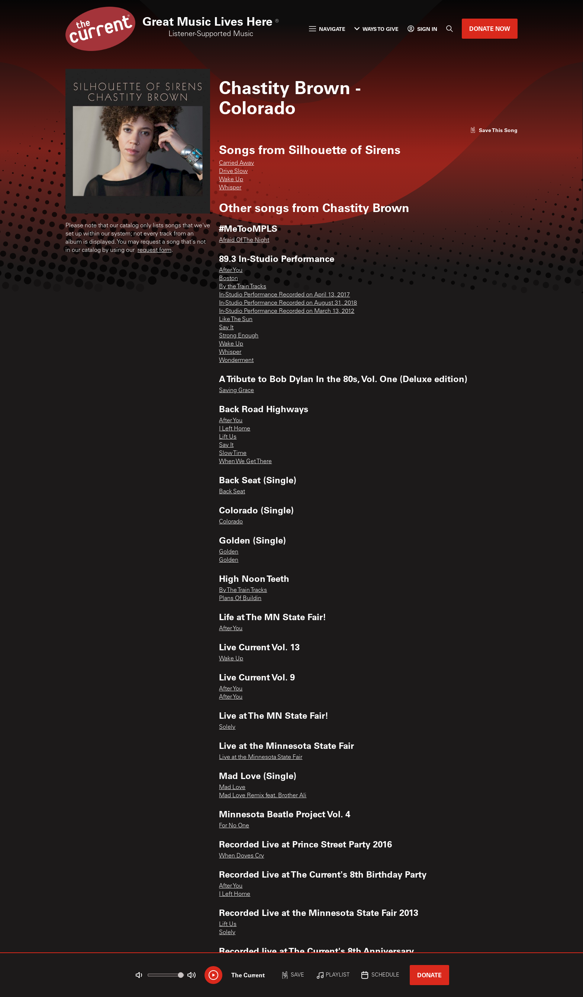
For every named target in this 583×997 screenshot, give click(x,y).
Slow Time (233, 453)
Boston (228, 279)
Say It (226, 328)
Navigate (327, 28)
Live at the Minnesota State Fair (260, 757)
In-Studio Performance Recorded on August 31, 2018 (288, 303)
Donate (429, 975)
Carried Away (236, 163)
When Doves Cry (241, 856)
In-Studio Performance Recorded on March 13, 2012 (286, 311)
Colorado (231, 522)
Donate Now (489, 28)
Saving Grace (236, 391)
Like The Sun (235, 320)
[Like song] (494, 130)
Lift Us (227, 437)
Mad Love (232, 788)
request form (154, 250)
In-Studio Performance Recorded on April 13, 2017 (284, 295)
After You (230, 270)
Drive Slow (233, 171)
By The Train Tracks (243, 590)
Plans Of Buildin (240, 599)
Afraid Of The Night (244, 240)
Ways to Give (376, 28)
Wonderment (236, 360)
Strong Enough (238, 336)
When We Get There (245, 462)
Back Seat (232, 492)
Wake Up (231, 180)
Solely (227, 727)
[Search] (449, 28)
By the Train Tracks (242, 287)
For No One (234, 826)
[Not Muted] (139, 975)
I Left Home (234, 429)
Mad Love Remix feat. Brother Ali (262, 796)
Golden (228, 552)
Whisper (230, 188)
